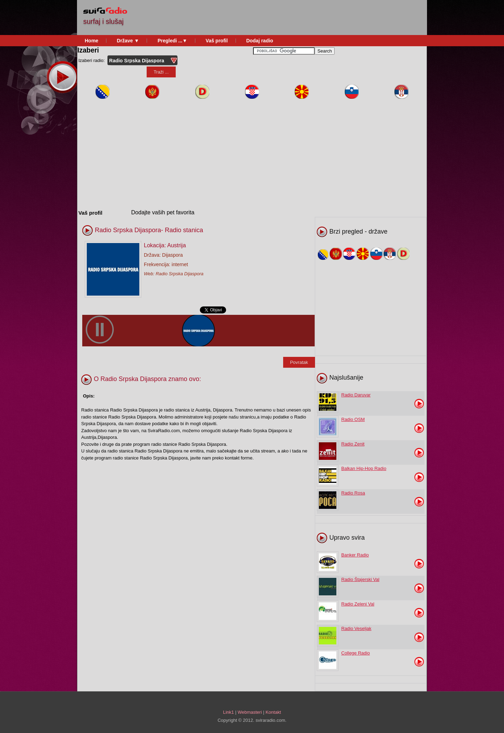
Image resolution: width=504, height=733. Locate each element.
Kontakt (273, 712)
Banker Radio (355, 555)
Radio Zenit (352, 444)
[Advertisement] (296, 17)
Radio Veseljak (356, 628)
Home (91, 40)
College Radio (355, 653)
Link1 (228, 712)
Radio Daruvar (356, 394)
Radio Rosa (353, 493)
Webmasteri (250, 712)
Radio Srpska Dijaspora (180, 273)
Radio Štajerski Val (360, 579)
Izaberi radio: (92, 60)
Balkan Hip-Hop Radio (363, 468)
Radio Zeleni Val (357, 604)
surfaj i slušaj (103, 21)
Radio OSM (353, 419)
